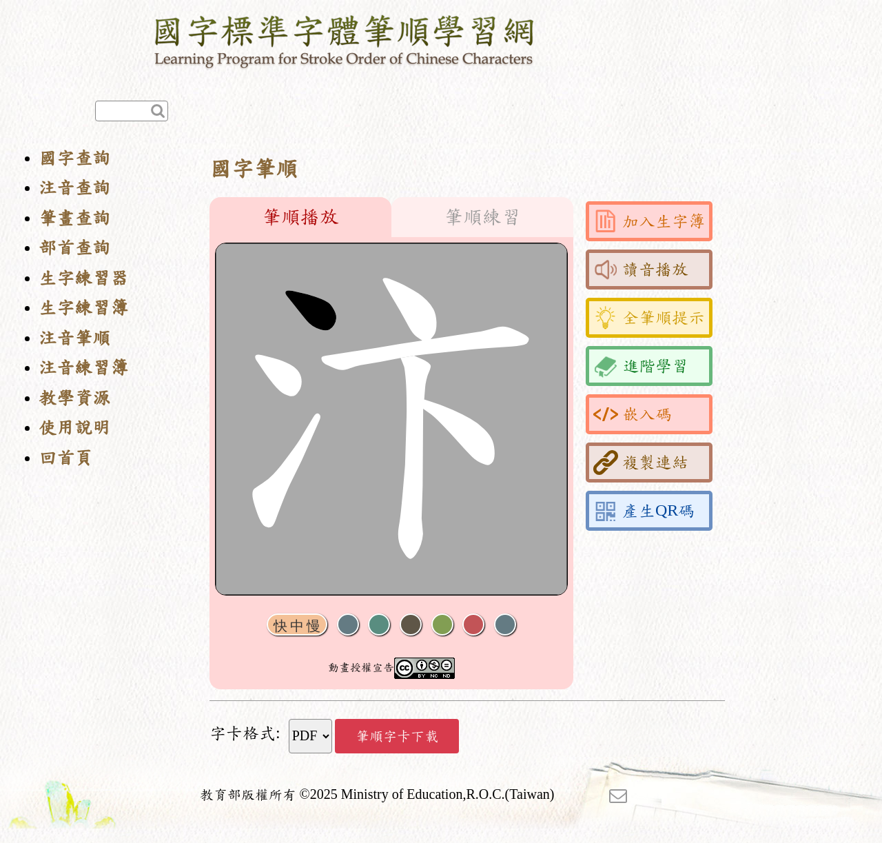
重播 (442, 625)
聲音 (347, 625)
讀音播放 (640, 269)
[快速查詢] (131, 111)
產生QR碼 (644, 510)
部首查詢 (74, 247)
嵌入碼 (632, 414)
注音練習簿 (83, 367)
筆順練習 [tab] (482, 217)
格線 (473, 625)
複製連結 (640, 462)
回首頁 (65, 458)
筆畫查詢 (74, 218)
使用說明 (74, 427)
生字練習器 (83, 278)
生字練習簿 (83, 307)
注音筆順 (74, 338)
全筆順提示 (649, 317)
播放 (378, 625)
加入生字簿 (649, 221)
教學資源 (74, 398)
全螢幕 (505, 625)
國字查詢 (74, 158)
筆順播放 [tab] (300, 217)
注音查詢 (74, 187)
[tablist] (391, 217)
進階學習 (640, 366)
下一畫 (410, 625)
